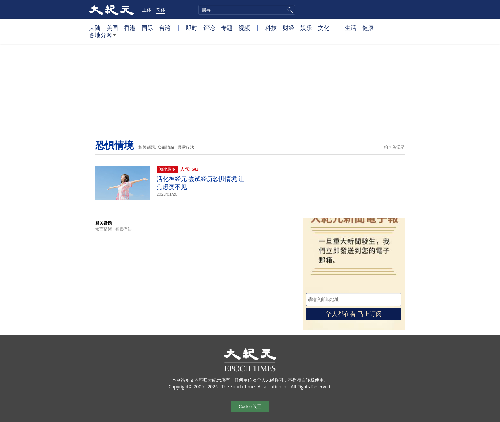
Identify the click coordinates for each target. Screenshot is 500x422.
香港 (130, 28)
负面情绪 (166, 147)
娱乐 (306, 28)
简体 (160, 9)
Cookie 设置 (250, 406)
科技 (271, 28)
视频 (244, 28)
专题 (226, 28)
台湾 (165, 28)
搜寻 (289, 10)
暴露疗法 (186, 147)
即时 (191, 28)
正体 (146, 9)
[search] (246, 10)
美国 (112, 28)
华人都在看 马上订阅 (354, 314)
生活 (350, 28)
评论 (209, 28)
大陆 (94, 28)
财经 (288, 28)
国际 (147, 28)
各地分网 (102, 37)
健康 (368, 28)
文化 (323, 28)
